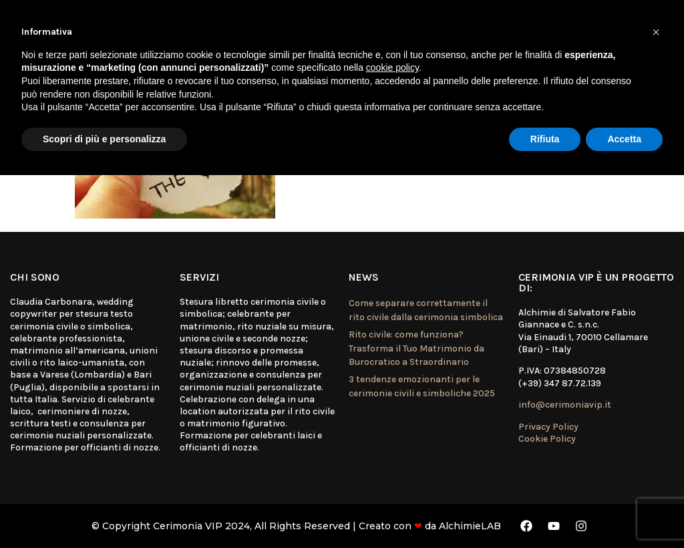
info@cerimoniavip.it (564, 404)
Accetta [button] (624, 139)
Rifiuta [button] (545, 139)
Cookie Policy (547, 438)
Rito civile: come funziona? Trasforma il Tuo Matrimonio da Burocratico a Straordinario (416, 348)
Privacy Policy (548, 426)
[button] (656, 32)
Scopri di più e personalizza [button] (104, 139)
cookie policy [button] (392, 67)
